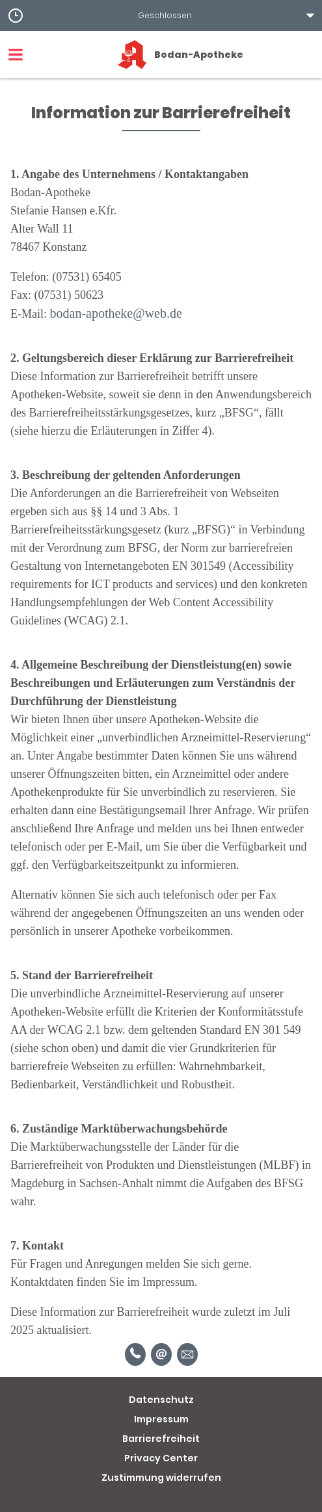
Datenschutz (161, 1399)
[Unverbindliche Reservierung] (187, 1354)
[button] (161, 15)
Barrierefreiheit (161, 1438)
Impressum (161, 1419)
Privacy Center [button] (161, 1458)
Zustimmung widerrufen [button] (161, 1477)
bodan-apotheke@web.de (116, 313)
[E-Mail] (161, 1354)
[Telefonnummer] (135, 1354)
